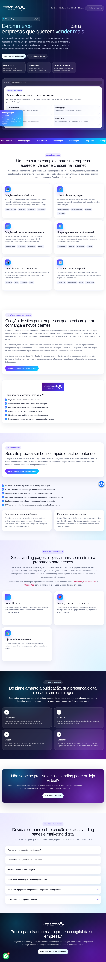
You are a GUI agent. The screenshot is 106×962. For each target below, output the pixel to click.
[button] (6, 956)
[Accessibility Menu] (101, 484)
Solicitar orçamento (94, 8)
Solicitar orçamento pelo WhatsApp (53, 951)
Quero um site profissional (14, 56)
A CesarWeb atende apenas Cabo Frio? (22, 899)
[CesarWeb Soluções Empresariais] (13, 8)
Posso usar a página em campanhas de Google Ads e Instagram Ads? (34, 890)
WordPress (77, 582)
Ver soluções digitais (37, 56)
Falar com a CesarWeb (53, 795)
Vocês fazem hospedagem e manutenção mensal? (27, 880)
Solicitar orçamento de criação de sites (22, 368)
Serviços (54, 8)
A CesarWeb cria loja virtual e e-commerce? (24, 860)
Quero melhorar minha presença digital (22, 471)
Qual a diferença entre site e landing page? (24, 850)
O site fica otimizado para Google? (21, 870)
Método (74, 8)
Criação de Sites (64, 8)
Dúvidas (81, 8)
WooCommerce (89, 582)
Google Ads (29, 585)
